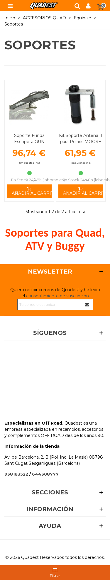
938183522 (16, 474)
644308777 (45, 474)
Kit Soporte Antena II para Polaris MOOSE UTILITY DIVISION (80, 141)
